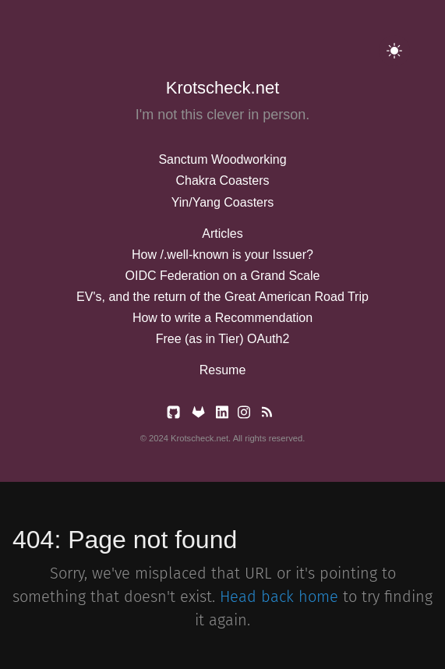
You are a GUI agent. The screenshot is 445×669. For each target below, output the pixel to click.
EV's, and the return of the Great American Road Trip (222, 296)
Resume (223, 370)
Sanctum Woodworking (222, 159)
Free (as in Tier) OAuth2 (223, 338)
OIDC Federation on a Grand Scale (222, 275)
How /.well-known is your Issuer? (222, 254)
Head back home (279, 596)
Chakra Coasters (222, 180)
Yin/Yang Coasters (222, 202)
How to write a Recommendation (222, 317)
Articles (222, 233)
